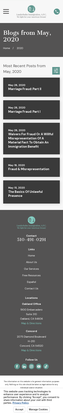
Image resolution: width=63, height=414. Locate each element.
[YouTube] (38, 366)
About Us (31, 262)
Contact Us (31, 288)
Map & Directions (31, 323)
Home (31, 255)
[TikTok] (46, 366)
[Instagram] (31, 366)
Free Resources (31, 275)
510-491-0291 (31, 239)
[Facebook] (16, 366)
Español (31, 282)
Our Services (31, 269)
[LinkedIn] (24, 366)
